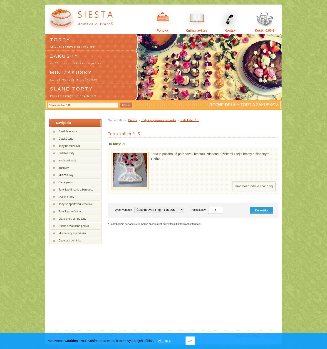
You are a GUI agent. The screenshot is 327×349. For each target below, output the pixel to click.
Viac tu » (164, 341)
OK (190, 341)
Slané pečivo (66, 182)
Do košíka (261, 210)
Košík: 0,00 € (264, 30)
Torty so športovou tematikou (76, 204)
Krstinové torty (67, 160)
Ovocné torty (66, 196)
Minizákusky (66, 175)
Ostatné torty (66, 153)
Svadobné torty (68, 131)
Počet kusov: (198, 209)
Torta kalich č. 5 (189, 120)
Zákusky (64, 167)
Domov (132, 120)
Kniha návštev (196, 30)
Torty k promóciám (70, 211)
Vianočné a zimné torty (72, 218)
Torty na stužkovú (69, 146)
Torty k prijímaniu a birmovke (76, 189)
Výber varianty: (123, 209)
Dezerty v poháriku (70, 240)
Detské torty (66, 138)
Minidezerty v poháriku (72, 233)
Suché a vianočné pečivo (74, 226)
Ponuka (162, 30)
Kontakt (230, 30)
